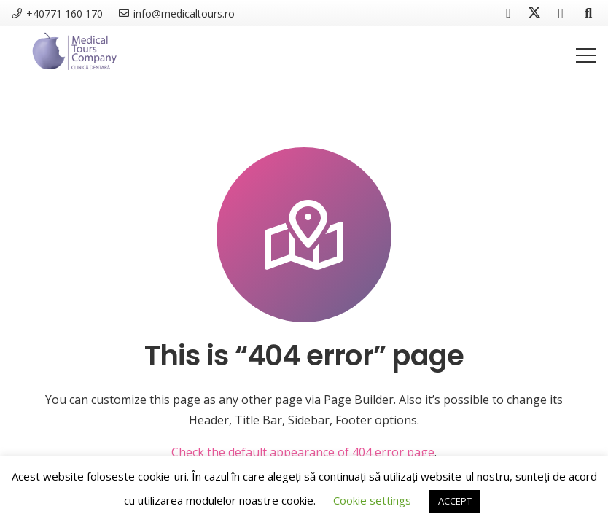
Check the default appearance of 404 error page (302, 452)
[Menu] (586, 55)
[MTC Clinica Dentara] (74, 55)
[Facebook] (508, 13)
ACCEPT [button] (455, 501)
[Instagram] (560, 13)
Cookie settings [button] (372, 500)
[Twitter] (534, 13)
